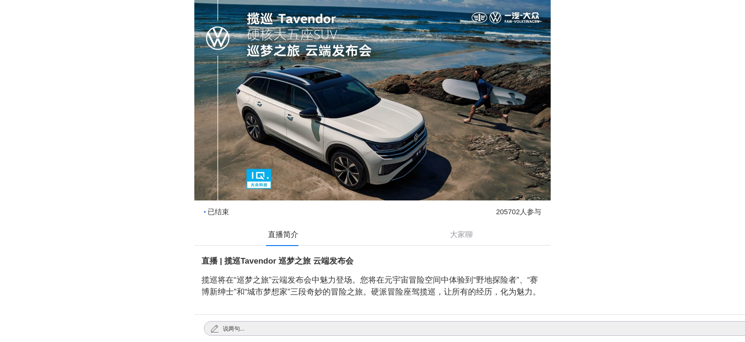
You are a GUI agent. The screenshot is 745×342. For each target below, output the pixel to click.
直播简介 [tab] (283, 234)
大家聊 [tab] (461, 234)
